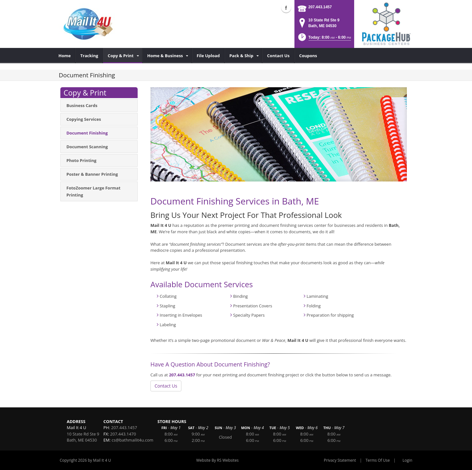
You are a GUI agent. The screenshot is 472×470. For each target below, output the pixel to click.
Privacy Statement (340, 460)
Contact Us (166, 386)
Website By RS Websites (217, 460)
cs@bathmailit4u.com (133, 440)
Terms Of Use (378, 460)
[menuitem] (64, 55)
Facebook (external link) (286, 7)
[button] (324, 39)
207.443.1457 (320, 7)
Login (407, 460)
